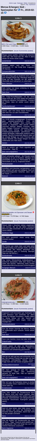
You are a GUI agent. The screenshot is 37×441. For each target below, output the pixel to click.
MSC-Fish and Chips (9, 44)
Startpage (20, 3)
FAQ (27, 4)
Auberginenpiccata (8, 302)
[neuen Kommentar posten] (23, 51)
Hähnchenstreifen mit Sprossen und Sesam (17, 212)
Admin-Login (13, 3)
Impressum (32, 4)
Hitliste (25, 3)
